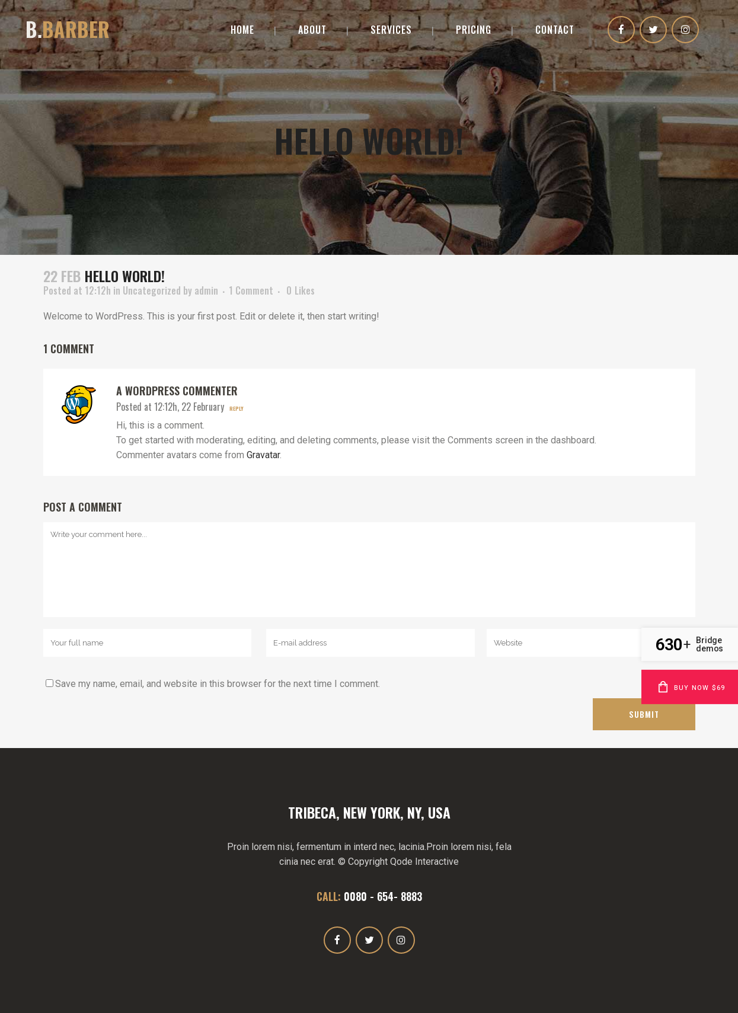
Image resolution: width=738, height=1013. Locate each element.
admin (206, 290)
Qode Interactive (424, 861)
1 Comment (251, 290)
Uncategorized (152, 290)
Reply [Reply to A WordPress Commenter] (236, 408)
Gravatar (263, 455)
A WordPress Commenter (177, 390)
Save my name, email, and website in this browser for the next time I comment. (217, 683)
